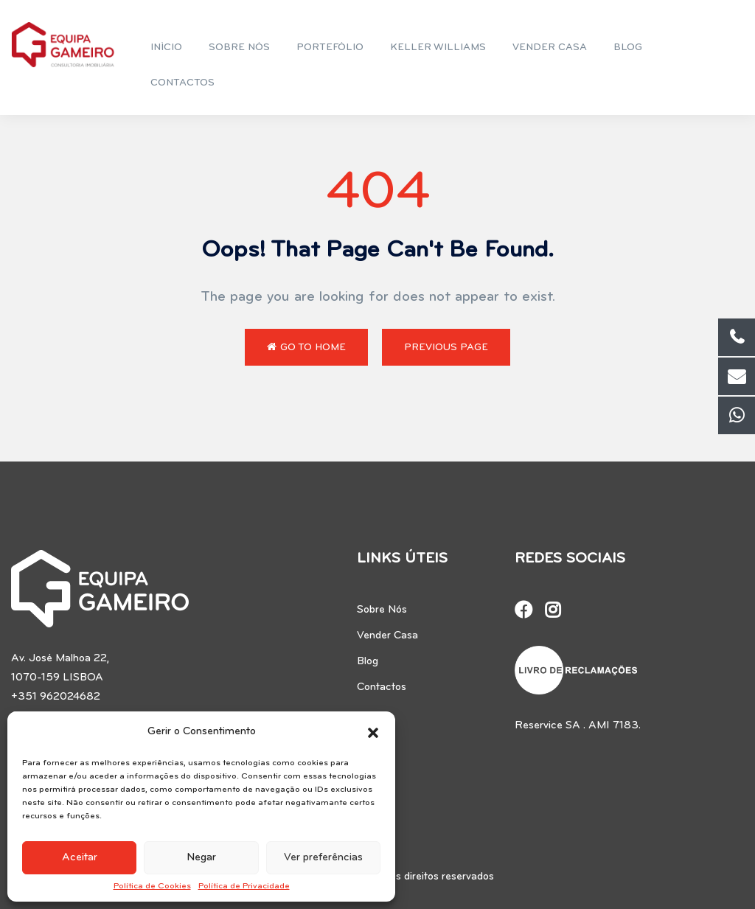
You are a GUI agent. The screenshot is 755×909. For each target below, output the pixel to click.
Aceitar (79, 857)
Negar (201, 857)
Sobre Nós (382, 610)
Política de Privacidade (244, 886)
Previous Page (446, 347)
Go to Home (306, 347)
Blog (367, 661)
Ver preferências (323, 857)
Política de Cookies (152, 886)
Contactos (381, 687)
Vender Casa (387, 635)
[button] (373, 732)
